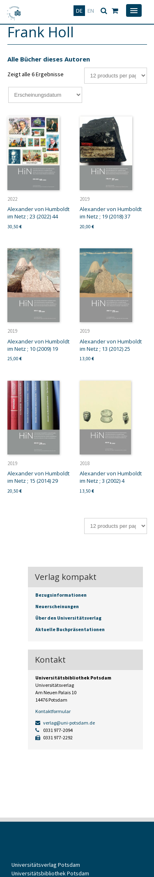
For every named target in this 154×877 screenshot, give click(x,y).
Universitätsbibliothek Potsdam (50, 873)
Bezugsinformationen (61, 595)
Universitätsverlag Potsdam (45, 864)
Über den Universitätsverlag (68, 618)
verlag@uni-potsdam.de (65, 723)
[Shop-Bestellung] (45, 95)
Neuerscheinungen (57, 606)
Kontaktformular (53, 711)
